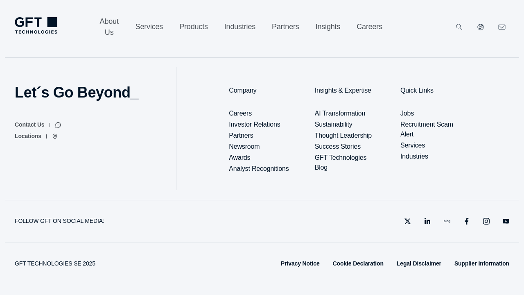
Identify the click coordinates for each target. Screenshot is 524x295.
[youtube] (506, 221)
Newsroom (244, 146)
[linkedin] (427, 221)
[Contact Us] (38, 125)
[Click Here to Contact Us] (502, 27)
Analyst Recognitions (259, 168)
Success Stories (338, 146)
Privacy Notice (300, 263)
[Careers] (369, 27)
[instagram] (486, 221)
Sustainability (333, 124)
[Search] (459, 27)
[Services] (149, 27)
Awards (239, 157)
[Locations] (36, 136)
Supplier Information (481, 263)
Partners (241, 135)
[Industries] (240, 27)
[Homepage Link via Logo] (36, 25)
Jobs (407, 113)
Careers (240, 113)
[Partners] (285, 27)
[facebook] (466, 221)
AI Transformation (340, 113)
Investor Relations (254, 124)
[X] (407, 221)
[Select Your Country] (480, 27)
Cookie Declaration (358, 263)
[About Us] (109, 27)
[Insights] (328, 27)
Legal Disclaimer (419, 263)
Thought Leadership (343, 135)
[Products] (193, 27)
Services (412, 145)
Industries (414, 156)
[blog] (447, 221)
